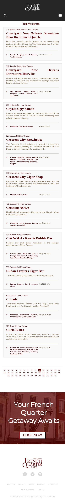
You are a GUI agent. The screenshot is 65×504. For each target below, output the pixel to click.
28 (51, 373)
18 (12, 373)
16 (4, 373)
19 (16, 373)
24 (36, 373)
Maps (31, 484)
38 (36, 375)
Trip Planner (28, 489)
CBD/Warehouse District (23, 350)
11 (43, 370)
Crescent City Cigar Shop (24, 177)
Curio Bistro (15, 330)
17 (8, 373)
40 (43, 375)
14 (55, 370)
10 (40, 370)
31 (8, 375)
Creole (13, 157)
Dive (20, 126)
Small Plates (14, 258)
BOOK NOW (32, 435)
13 (51, 370)
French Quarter (31, 55)
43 (55, 375)
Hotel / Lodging (17, 55)
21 (24, 373)
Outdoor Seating (26, 159)
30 (59, 373)
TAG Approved (16, 57)
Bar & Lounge (28, 126)
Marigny (30, 258)
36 (28, 375)
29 (55, 373)
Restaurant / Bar (29, 317)
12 (47, 370)
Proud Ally (21, 225)
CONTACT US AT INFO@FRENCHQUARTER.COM (32, 496)
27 (47, 373)
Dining (40, 484)
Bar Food (33, 162)
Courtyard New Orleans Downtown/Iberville (32, 71)
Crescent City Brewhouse (24, 139)
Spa (11, 91)
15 (59, 370)
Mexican (34, 315)
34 (20, 375)
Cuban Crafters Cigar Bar (25, 271)
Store (25, 194)
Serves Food (15, 254)
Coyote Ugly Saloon (20, 109)
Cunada (12, 299)
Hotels (11, 484)
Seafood (20, 157)
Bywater (23, 258)
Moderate (14, 126)
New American (31, 256)
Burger (13, 164)
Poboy (28, 157)
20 (20, 373)
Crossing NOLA (17, 207)
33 (16, 375)
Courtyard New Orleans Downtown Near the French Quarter (32, 35)
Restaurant (21, 256)
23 (32, 373)
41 (47, 375)
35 (24, 375)
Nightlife (53, 484)
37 (32, 375)
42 (51, 375)
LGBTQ (41, 489)
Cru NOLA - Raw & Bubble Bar (29, 238)
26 (43, 373)
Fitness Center (21, 91)
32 (12, 375)
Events (21, 484)
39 (40, 375)
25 (40, 373)
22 (28, 373)
